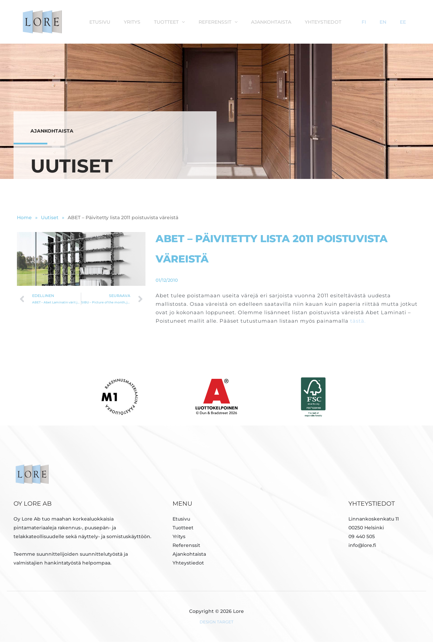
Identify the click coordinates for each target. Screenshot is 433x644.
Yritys (180, 22)
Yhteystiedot (357, 22)
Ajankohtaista (309, 22)
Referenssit (259, 22)
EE (408, 22)
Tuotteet (213, 22)
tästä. (358, 323)
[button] (226, 21)
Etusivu (150, 22)
